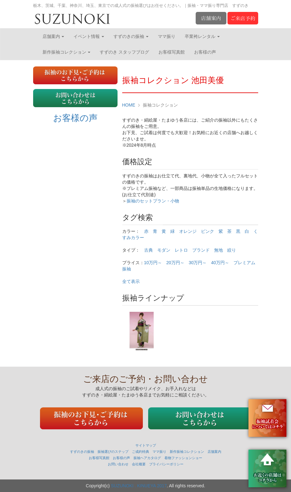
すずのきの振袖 (130, 36)
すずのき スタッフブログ (124, 52)
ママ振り (166, 36)
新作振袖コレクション (67, 52)
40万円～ (220, 262)
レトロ (181, 250)
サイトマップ (145, 445)
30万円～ (198, 262)
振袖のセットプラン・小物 (153, 200)
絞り (231, 250)
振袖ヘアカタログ (147, 458)
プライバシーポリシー (166, 464)
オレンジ (188, 231)
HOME (128, 104)
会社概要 (139, 464)
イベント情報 (88, 36)
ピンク (207, 231)
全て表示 (131, 281)
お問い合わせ (118, 464)
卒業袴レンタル (202, 36)
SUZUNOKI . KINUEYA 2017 (139, 485)
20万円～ (175, 262)
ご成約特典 (140, 451)
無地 (218, 250)
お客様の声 (205, 52)
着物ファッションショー (183, 458)
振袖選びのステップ (113, 451)
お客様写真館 (171, 52)
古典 (148, 250)
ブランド (201, 250)
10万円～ (153, 262)
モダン (163, 250)
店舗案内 (53, 36)
